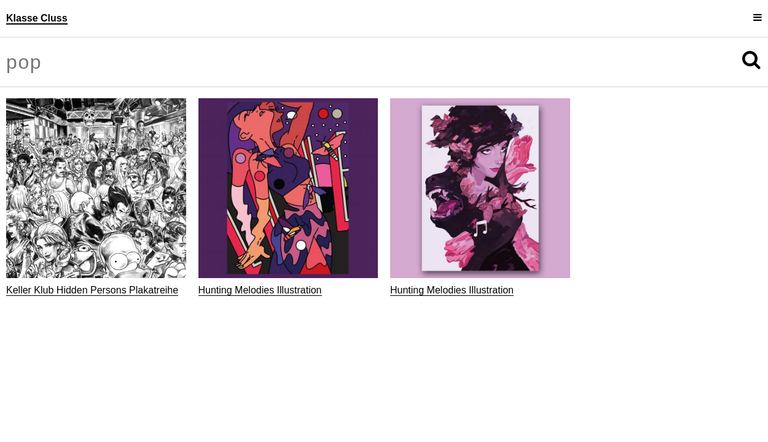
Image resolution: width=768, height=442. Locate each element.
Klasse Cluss (37, 18)
